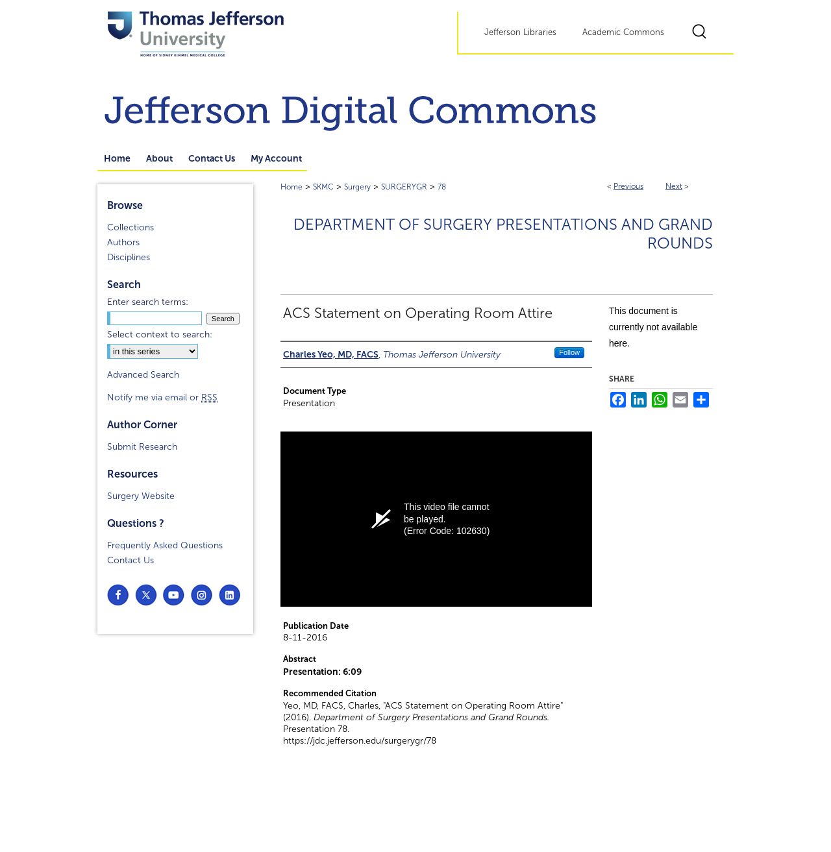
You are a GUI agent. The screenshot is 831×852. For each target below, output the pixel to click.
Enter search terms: (147, 302)
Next (673, 186)
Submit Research (142, 447)
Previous (628, 186)
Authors (123, 242)
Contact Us (130, 560)
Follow (569, 352)
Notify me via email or (162, 397)
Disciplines (128, 257)
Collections (130, 227)
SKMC (323, 186)
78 (442, 186)
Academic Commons (623, 32)
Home (291, 186)
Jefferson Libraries (520, 32)
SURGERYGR (404, 186)
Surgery (357, 186)
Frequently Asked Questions (165, 545)
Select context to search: (159, 334)
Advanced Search (143, 375)
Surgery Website (141, 496)
